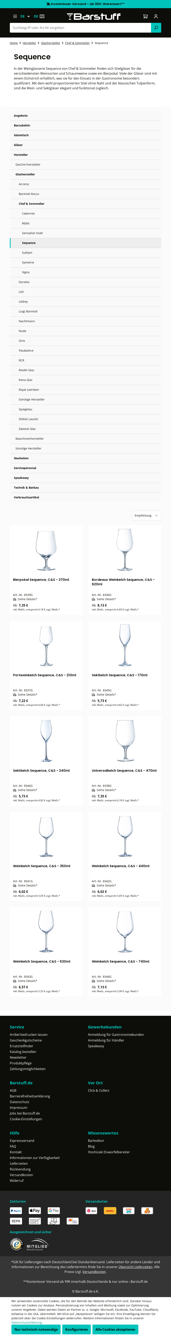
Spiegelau (25, 409)
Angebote (21, 115)
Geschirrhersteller (28, 164)
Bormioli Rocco (29, 194)
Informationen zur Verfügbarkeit (35, 1158)
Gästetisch (21, 135)
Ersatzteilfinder (21, 1046)
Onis (22, 341)
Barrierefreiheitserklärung (30, 1096)
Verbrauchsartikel (26, 497)
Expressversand (22, 1140)
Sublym (27, 253)
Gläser (18, 145)
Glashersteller (25, 174)
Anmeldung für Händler (106, 1040)
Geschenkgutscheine (26, 1040)
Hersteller (21, 155)
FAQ (13, 1146)
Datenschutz (19, 1102)
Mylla (25, 223)
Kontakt (16, 1152)
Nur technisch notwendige (36, 1329)
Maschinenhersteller (30, 439)
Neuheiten (21, 458)
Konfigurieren (76, 1329)
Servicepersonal (25, 468)
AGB (13, 1090)
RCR (21, 360)
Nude (22, 331)
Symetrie (28, 262)
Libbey (23, 301)
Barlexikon (96, 1140)
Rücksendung (20, 1169)
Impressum (18, 1107)
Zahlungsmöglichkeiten (28, 1069)
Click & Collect (98, 1090)
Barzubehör (22, 125)
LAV (21, 292)
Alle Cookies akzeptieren (115, 1329)
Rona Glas (25, 380)
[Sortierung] (146, 515)
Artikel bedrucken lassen (29, 1034)
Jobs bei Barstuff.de (25, 1113)
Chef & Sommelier (31, 204)
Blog (91, 1146)
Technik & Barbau (26, 487)
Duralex (24, 282)
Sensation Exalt (32, 233)
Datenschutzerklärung (26, 1322)
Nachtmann (27, 321)
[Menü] (15, 16)
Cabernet (28, 213)
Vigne (26, 272)
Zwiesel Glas (27, 429)
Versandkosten (21, 1175)
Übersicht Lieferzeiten (135, 1267)
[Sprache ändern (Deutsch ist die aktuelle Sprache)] (27, 16)
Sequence (29, 243)
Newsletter (18, 1057)
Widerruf (16, 1180)
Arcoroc (24, 184)
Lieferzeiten (19, 1163)
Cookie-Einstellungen (26, 1119)
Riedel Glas (26, 370)
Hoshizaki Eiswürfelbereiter (109, 1152)
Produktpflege (21, 1063)
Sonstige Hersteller (32, 399)
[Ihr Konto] (156, 16)
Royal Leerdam (29, 390)
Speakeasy (21, 478)
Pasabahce (26, 350)
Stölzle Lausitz (28, 419)
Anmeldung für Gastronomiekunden (116, 1034)
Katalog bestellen (23, 1051)
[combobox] (80, 28)
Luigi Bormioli (28, 311)
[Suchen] (156, 28)
